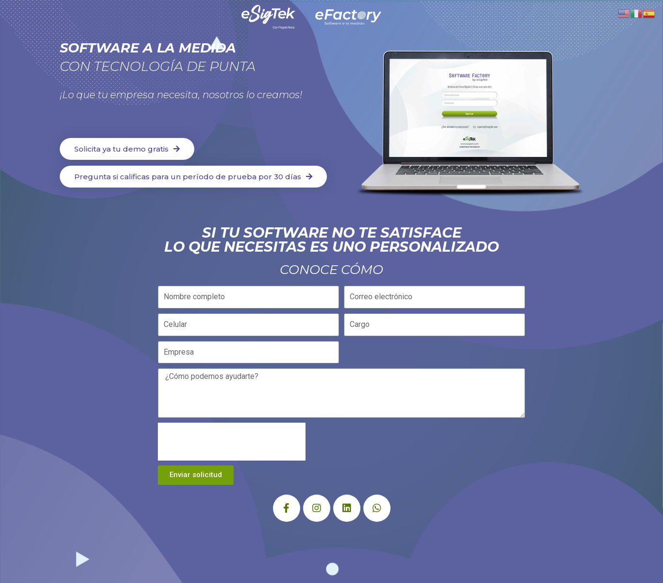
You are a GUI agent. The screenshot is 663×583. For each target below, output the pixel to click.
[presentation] (232, 442)
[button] (127, 149)
